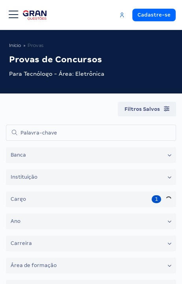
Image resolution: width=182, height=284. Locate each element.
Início (15, 45)
